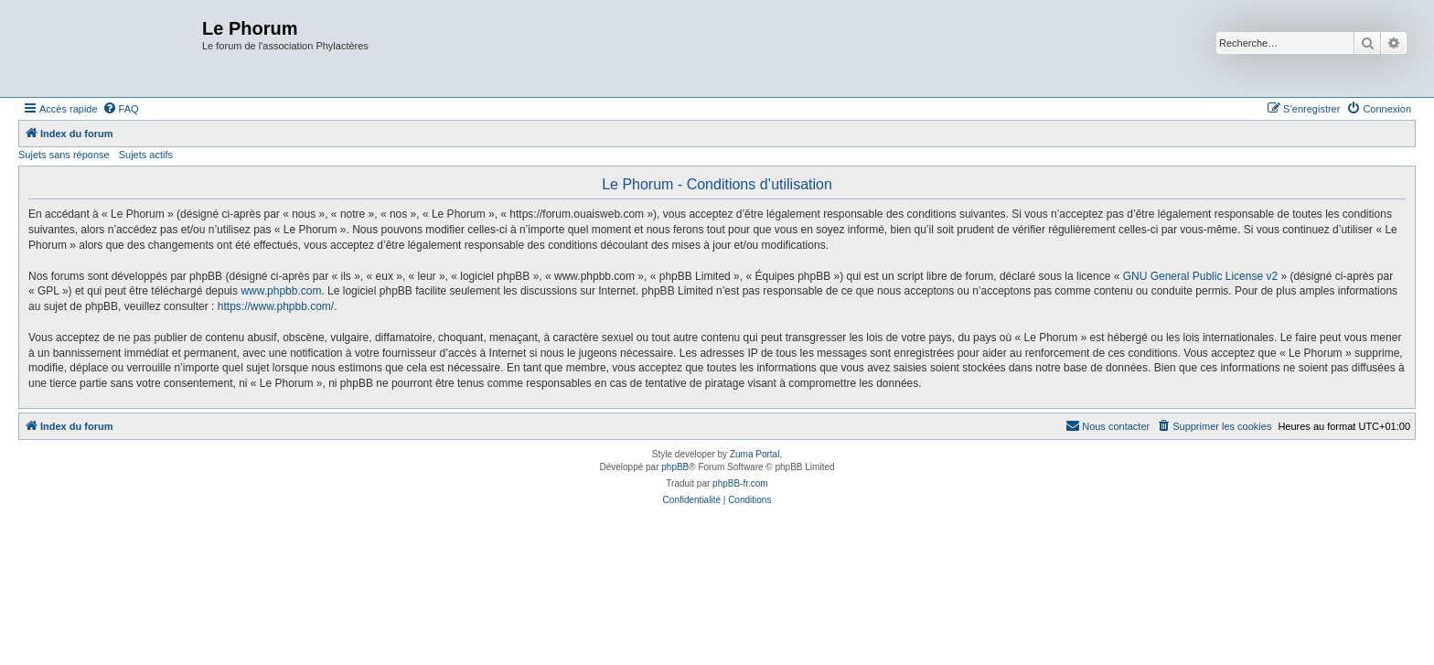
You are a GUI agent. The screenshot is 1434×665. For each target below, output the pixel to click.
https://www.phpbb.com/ (276, 306)
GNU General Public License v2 (1200, 276)
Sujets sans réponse (64, 154)
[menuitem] (120, 109)
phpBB (675, 467)
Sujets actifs (146, 154)
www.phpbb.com (281, 290)
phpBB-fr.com (740, 483)
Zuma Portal (754, 454)
